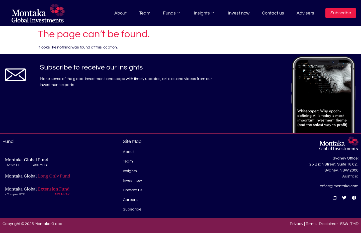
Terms (311, 224)
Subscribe (132, 209)
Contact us (273, 13)
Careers (130, 200)
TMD (354, 224)
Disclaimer (328, 224)
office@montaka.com (339, 186)
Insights (204, 13)
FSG (344, 224)
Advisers (305, 13)
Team (144, 13)
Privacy (296, 224)
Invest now (238, 13)
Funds (171, 13)
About (120, 13)
